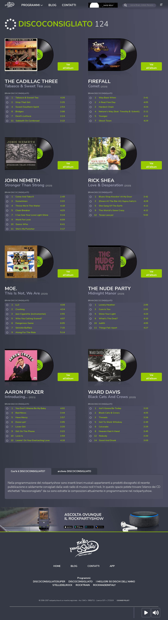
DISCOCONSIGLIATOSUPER (49, 581)
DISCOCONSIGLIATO (81, 581)
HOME (56, 566)
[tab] (28, 471)
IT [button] (161, 5)
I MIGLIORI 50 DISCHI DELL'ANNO (115, 581)
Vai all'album (68, 66)
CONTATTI (69, 5)
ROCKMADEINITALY (104, 585)
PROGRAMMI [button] (32, 5)
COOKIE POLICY (123, 600)
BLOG (52, 5)
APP (112, 566)
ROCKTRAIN (83, 585)
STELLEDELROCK (62, 585)
